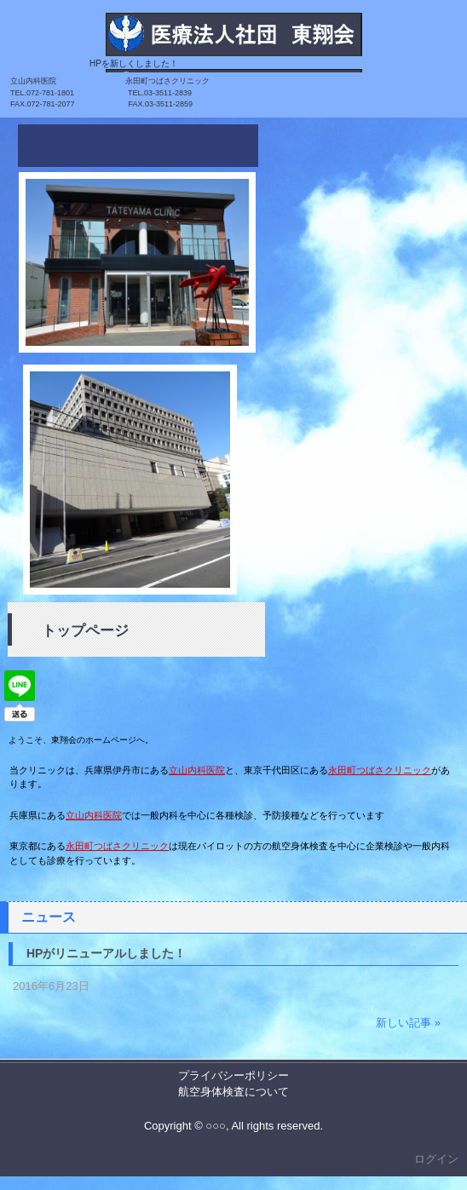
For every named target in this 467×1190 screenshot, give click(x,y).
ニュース (48, 917)
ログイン (436, 1159)
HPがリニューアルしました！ (106, 953)
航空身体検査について (233, 1091)
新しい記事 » (408, 1022)
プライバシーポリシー (233, 1075)
